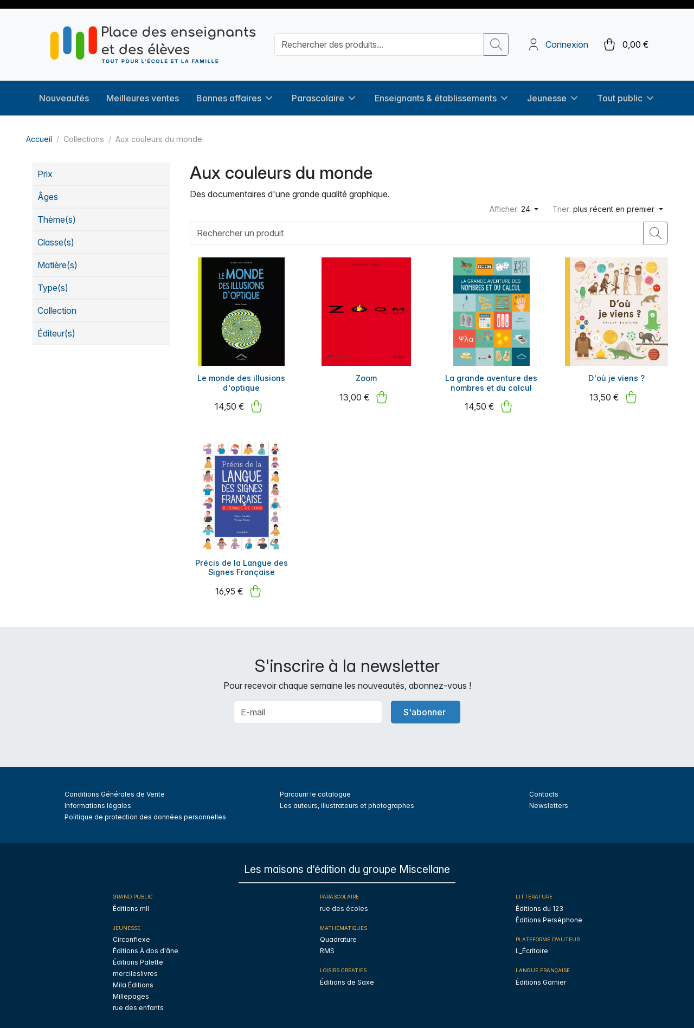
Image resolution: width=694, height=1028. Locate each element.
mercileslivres (135, 968)
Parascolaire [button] (324, 92)
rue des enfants (138, 1002)
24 (511, 203)
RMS (327, 945)
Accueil (39, 133)
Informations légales (98, 799)
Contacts (543, 788)
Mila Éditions (133, 979)
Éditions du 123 (539, 902)
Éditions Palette (138, 956)
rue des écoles (344, 902)
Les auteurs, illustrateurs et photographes (347, 799)
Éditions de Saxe (347, 976)
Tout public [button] (626, 92)
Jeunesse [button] (553, 92)
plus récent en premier (604, 203)
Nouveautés (64, 92)
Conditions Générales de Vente (115, 788)
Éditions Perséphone (549, 914)
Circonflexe (131, 933)
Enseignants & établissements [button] (442, 92)
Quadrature (338, 933)
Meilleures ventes (142, 92)
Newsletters (548, 799)
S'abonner (424, 705)
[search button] (496, 41)
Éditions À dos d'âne (145, 945)
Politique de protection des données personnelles (145, 810)
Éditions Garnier (541, 976)
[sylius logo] (152, 41)
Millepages (131, 990)
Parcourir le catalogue (315, 788)
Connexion (566, 41)
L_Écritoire (532, 945)
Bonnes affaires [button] (235, 92)
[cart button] (625, 41)
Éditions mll (131, 902)
